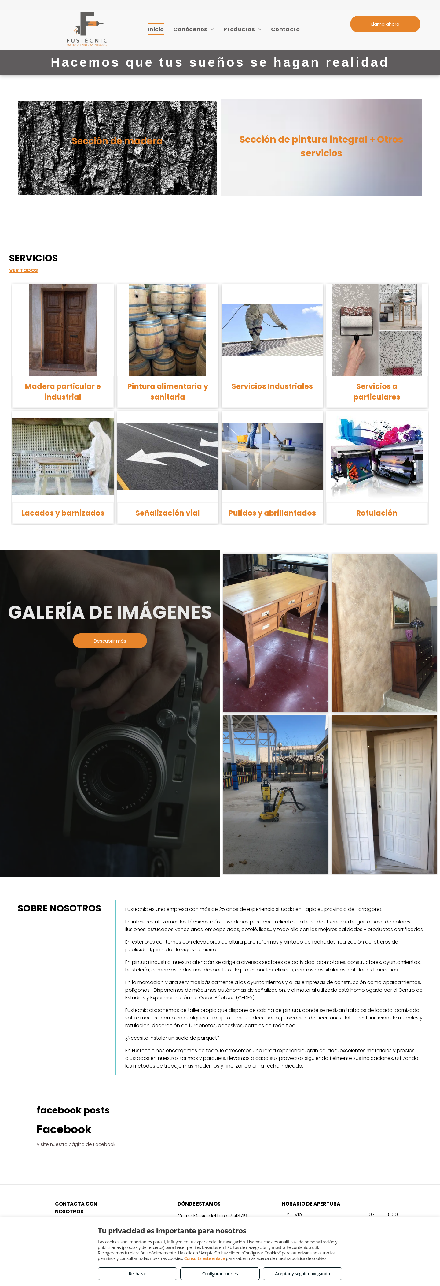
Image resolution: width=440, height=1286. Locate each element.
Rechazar (137, 1274)
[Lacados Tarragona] (384, 794)
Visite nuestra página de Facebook (76, 1144)
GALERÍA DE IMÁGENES (110, 612)
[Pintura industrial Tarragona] (275, 794)
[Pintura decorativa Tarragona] (384, 633)
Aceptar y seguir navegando (302, 1274)
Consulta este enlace (204, 1258)
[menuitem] (156, 29)
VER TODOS (23, 270)
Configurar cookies (220, 1274)
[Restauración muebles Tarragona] (275, 633)
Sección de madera (117, 141)
